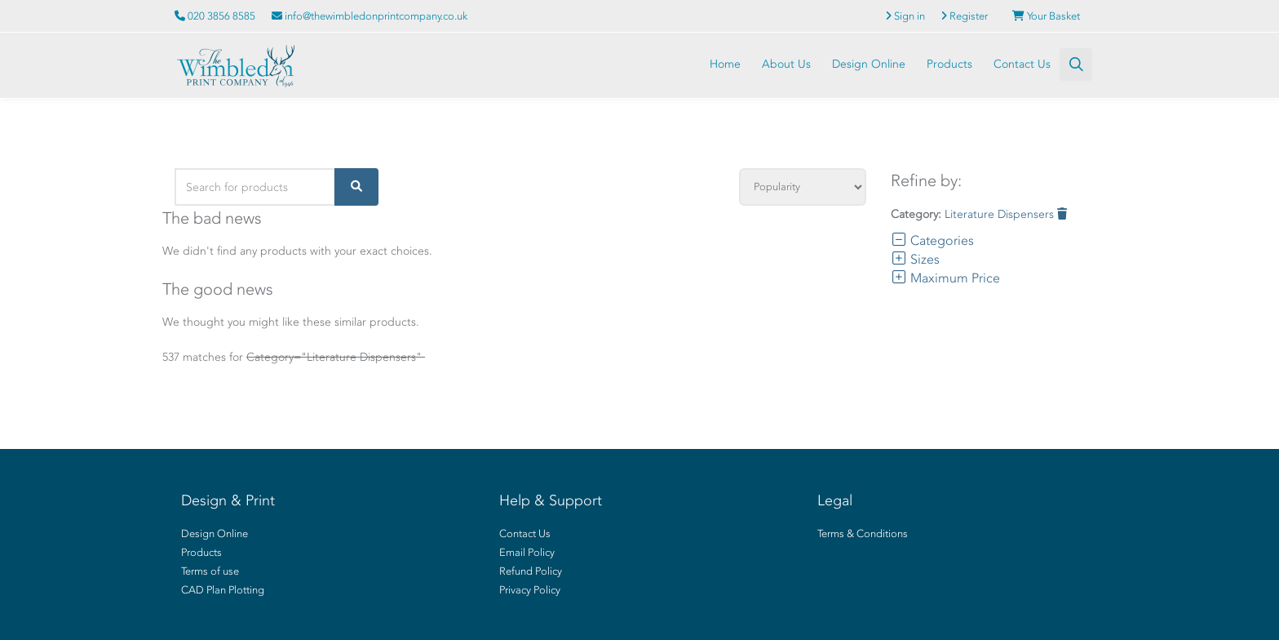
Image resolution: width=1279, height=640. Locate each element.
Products (949, 64)
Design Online (868, 64)
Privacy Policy (529, 590)
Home (725, 64)
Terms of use (210, 571)
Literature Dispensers (1006, 214)
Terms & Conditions (862, 533)
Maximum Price (945, 278)
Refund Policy (530, 571)
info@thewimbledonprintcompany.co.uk (369, 16)
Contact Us (1022, 64)
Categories (932, 240)
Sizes (915, 259)
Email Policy (527, 552)
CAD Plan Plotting (222, 590)
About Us (786, 64)
